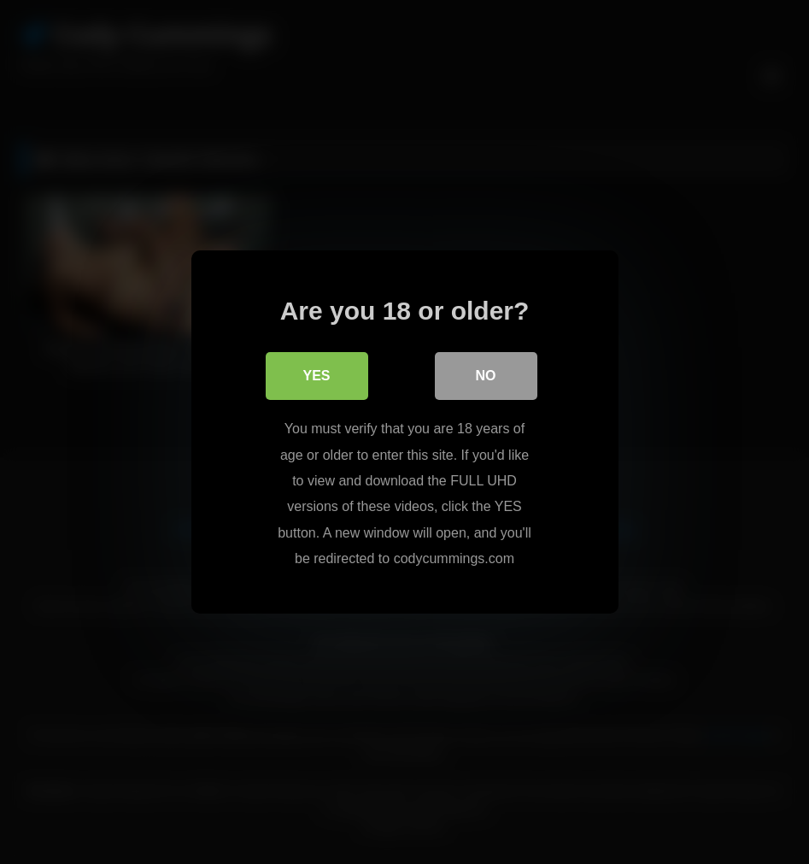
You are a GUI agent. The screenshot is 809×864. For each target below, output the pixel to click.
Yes (316, 375)
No (486, 375)
